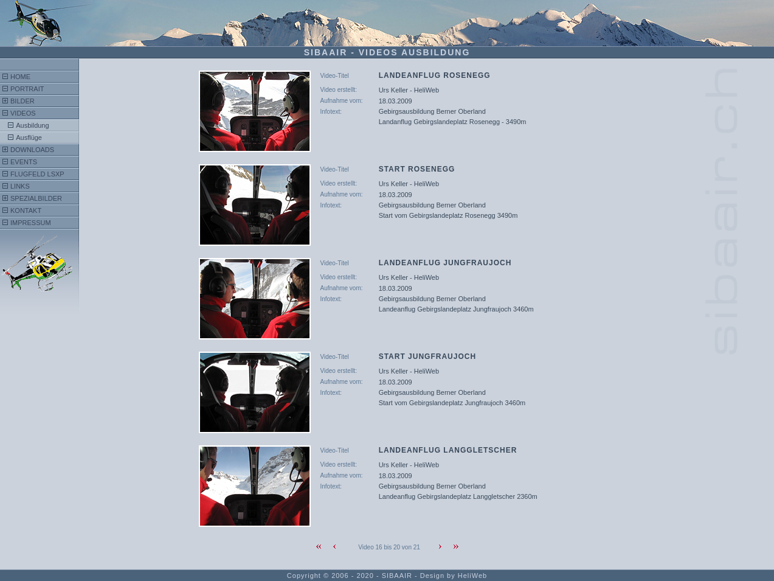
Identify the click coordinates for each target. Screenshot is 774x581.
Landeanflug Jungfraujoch (445, 263)
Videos (23, 113)
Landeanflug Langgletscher (448, 450)
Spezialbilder (36, 198)
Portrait (27, 88)
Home (20, 76)
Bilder (22, 101)
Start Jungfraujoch (427, 356)
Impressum (30, 222)
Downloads (32, 149)
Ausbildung (32, 125)
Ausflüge (29, 137)
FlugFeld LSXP (37, 174)
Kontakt (25, 210)
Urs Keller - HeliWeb (409, 90)
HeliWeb (472, 575)
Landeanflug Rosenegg (435, 75)
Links (20, 186)
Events (23, 161)
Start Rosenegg (417, 169)
